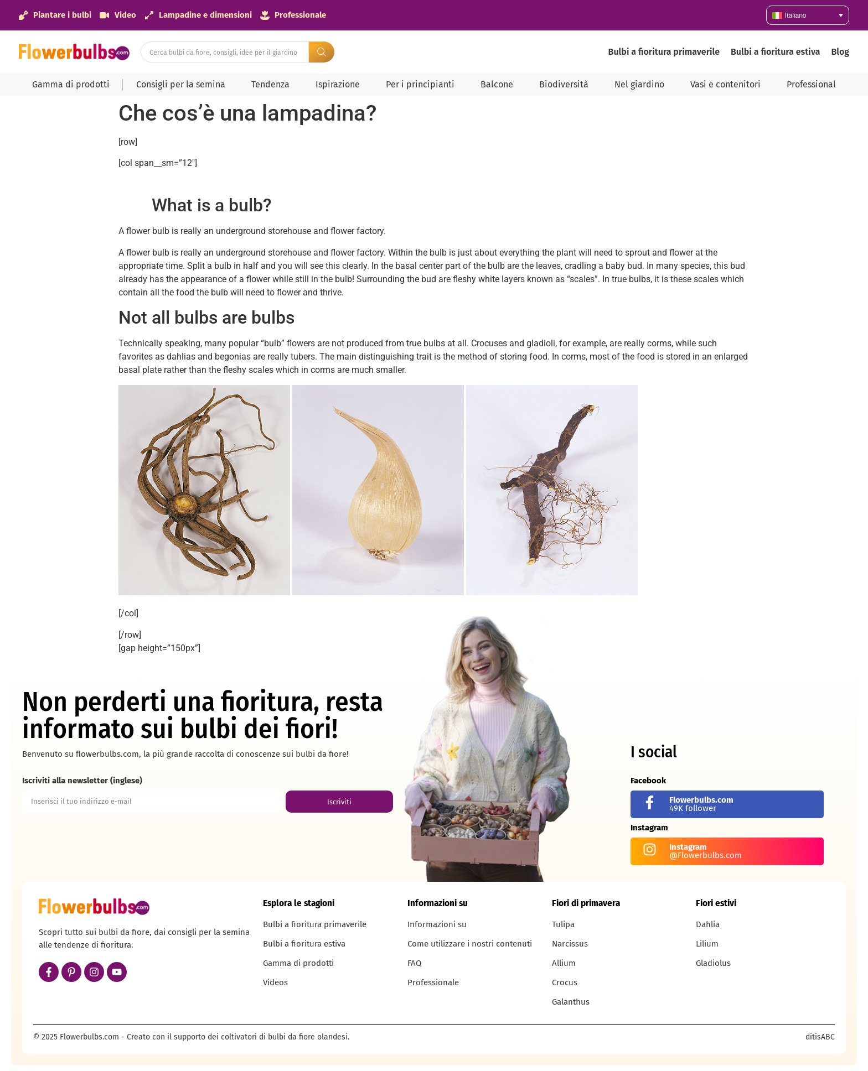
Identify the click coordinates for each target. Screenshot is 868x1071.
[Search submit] (321, 52)
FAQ (414, 963)
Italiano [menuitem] (796, 15)
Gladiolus (713, 963)
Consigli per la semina (180, 84)
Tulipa (563, 924)
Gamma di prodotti (71, 84)
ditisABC (820, 1037)
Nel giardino (639, 84)
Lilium (707, 944)
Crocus (564, 982)
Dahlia (708, 924)
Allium (564, 963)
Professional (811, 84)
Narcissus (570, 944)
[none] (807, 15)
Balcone (496, 84)
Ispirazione (338, 84)
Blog (840, 51)
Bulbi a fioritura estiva (775, 51)
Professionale (433, 982)
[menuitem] (807, 15)
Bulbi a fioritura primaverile (664, 51)
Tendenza (270, 84)
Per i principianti (420, 84)
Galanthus (571, 1002)
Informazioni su (437, 924)
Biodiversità (563, 84)
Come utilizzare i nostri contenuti (469, 944)
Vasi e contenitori (725, 84)
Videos (275, 982)
